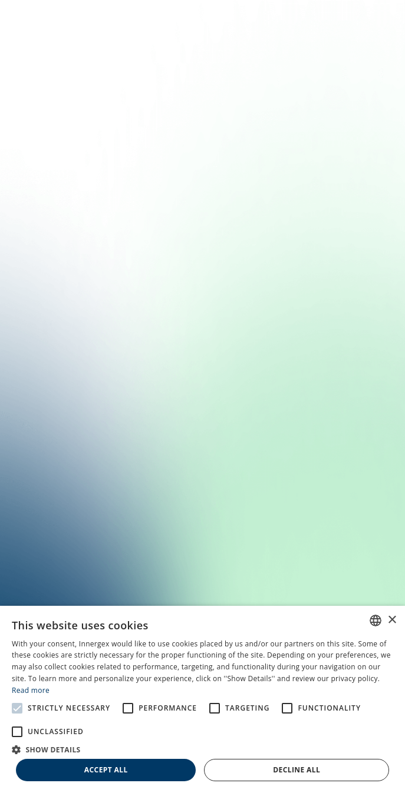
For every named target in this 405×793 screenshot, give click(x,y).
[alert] (202, 699)
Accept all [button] (106, 770)
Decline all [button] (296, 770)
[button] (202, 749)
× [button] (391, 620)
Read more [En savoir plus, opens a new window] (31, 690)
